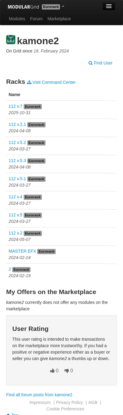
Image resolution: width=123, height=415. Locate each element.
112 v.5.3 (17, 160)
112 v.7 (15, 106)
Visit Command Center (51, 82)
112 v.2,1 (17, 124)
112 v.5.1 (17, 178)
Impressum (40, 402)
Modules (17, 18)
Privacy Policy (69, 402)
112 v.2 (15, 233)
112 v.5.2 (17, 142)
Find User (101, 62)
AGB (92, 402)
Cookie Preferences (65, 408)
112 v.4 (15, 196)
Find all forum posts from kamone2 (39, 394)
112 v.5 (15, 214)
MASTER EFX (22, 251)
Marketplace (59, 18)
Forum (36, 18)
